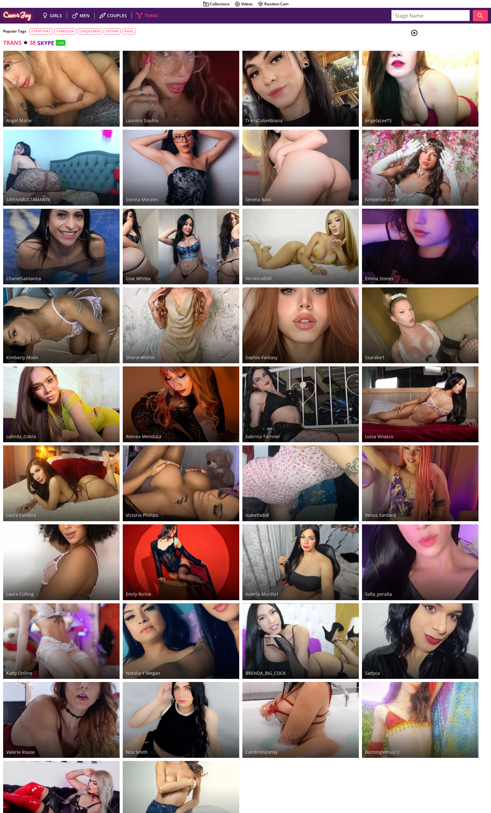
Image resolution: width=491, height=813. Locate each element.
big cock (440, 122)
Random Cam (272, 4)
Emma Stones (326, 244)
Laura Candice (21, 446)
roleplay (438, 175)
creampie (440, 168)
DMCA (452, 781)
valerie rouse (20, 649)
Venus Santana (328, 446)
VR (431, 198)
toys (436, 99)
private (438, 106)
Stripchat (15, 763)
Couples (441, 56)
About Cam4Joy (429, 781)
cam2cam (441, 160)
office (435, 191)
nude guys (262, 772)
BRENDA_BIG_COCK (230, 582)
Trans (438, 71)
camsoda (65, 31)
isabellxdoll (222, 446)
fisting (436, 183)
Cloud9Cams (474, 781)
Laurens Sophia (124, 109)
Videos (243, 4)
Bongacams (40, 763)
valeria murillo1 (227, 514)
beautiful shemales (304, 772)
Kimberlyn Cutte (329, 177)
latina (112, 31)
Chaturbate (66, 763)
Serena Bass (223, 177)
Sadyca (319, 582)
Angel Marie (19, 109)
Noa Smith (119, 649)
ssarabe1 (322, 312)
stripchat (41, 31)
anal (129, 31)
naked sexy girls (205, 772)
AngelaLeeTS (325, 109)
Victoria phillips (124, 446)
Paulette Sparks (124, 716)
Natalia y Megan (125, 582)
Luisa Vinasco (326, 379)
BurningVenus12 (329, 649)
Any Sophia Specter (26, 716)
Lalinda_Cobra (21, 379)
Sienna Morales (124, 177)
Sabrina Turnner (227, 379)
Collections (216, 4)
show (436, 130)
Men (436, 64)
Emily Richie (121, 514)
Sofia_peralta (325, 514)
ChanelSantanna (23, 244)
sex (433, 145)
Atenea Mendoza (126, 379)
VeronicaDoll (223, 244)
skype (436, 152)
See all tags (456, 456)
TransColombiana (228, 109)
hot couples (236, 772)
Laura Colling (20, 514)
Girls (438, 48)
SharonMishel (122, 312)
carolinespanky (226, 649)
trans (12, 42)
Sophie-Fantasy (226, 312)
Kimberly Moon (22, 312)
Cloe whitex (120, 244)
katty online (19, 582)
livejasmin (90, 31)
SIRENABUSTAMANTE (28, 177)
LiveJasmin (114, 763)
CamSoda (91, 763)
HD (434, 114)
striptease (442, 137)
